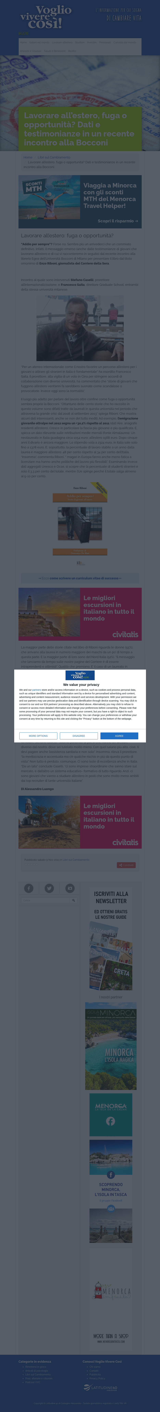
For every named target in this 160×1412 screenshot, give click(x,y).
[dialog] (80, 706)
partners (36, 690)
